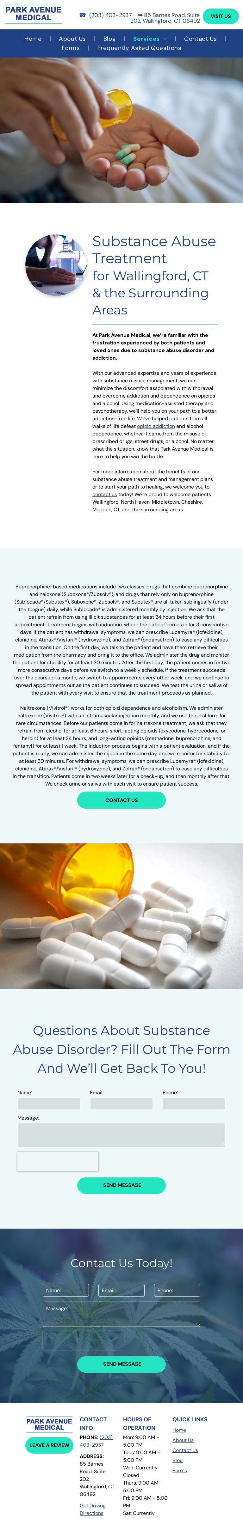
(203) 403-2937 (110, 15)
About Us (183, 1440)
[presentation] (57, 1161)
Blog (177, 1460)
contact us (104, 494)
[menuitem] (33, 39)
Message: (28, 1118)
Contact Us (185, 1450)
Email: (96, 1092)
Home (179, 1430)
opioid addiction (156, 426)
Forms (179, 1470)
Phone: (170, 1092)
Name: (24, 1092)
